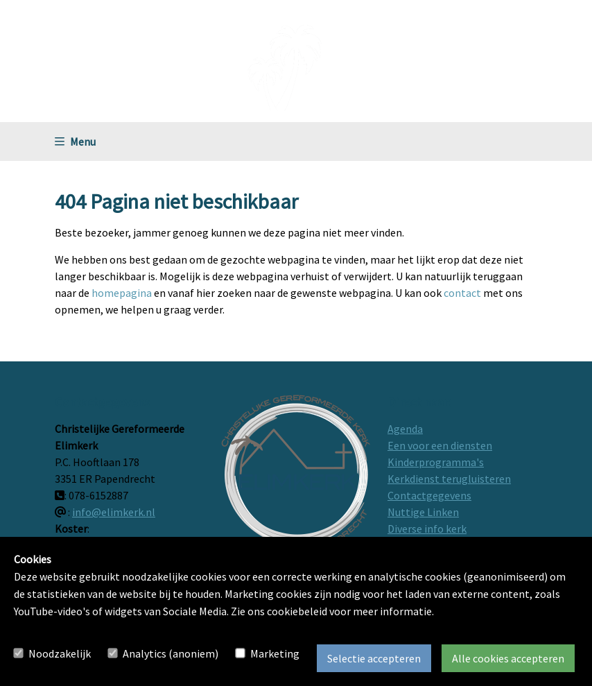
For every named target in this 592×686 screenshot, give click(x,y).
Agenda (405, 429)
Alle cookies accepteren (508, 658)
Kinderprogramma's (436, 462)
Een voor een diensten (440, 445)
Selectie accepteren (374, 658)
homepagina (122, 293)
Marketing (274, 653)
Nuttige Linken (423, 512)
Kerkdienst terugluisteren (449, 479)
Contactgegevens (429, 495)
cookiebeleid (297, 611)
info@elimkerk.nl (113, 512)
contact (462, 293)
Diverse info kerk (427, 528)
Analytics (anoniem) (170, 653)
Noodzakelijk (59, 653)
